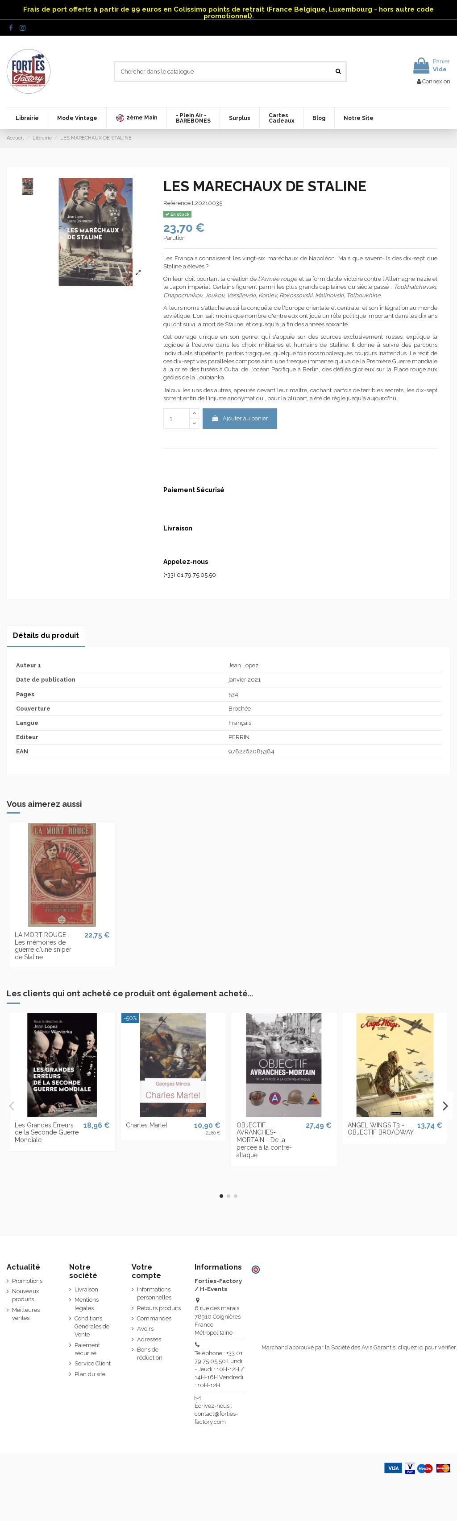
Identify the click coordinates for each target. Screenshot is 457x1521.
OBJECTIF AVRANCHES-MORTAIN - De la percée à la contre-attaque (264, 1140)
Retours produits (159, 1308)
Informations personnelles (154, 1293)
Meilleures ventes (26, 1314)
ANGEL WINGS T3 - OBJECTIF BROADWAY (381, 1129)
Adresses (149, 1339)
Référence (177, 203)
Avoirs (145, 1328)
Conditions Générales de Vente (92, 1326)
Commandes (154, 1318)
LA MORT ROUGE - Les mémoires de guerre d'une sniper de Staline (43, 946)
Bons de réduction (149, 1353)
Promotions (27, 1281)
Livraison (86, 1289)
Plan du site (90, 1374)
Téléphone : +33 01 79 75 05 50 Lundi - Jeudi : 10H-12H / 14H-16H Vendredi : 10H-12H (219, 1369)
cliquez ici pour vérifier (427, 1347)
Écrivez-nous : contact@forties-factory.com (216, 1413)
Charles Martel (146, 1125)
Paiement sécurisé (87, 1349)
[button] (136, 118)
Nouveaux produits (25, 1295)
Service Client (93, 1363)
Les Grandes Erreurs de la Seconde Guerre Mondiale (47, 1133)
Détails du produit (46, 635)
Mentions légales (87, 1303)
